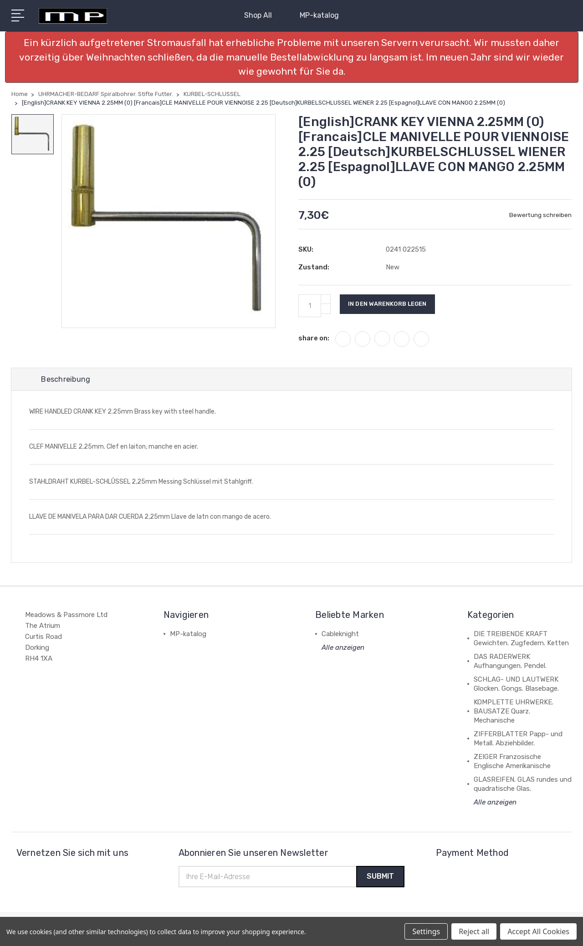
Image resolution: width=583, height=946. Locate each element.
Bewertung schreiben (540, 215)
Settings (426, 931)
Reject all (474, 931)
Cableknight (340, 635)
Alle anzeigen (343, 648)
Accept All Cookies (538, 931)
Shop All (262, 15)
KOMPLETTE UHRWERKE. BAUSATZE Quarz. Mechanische (513, 712)
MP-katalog (319, 15)
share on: (313, 338)
